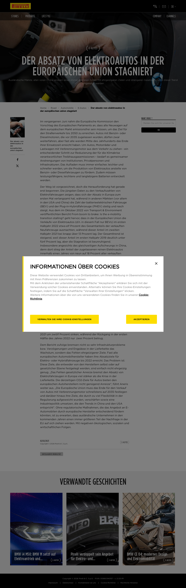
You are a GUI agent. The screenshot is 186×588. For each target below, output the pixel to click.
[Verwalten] (64, 319)
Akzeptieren (142, 319)
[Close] (156, 263)
